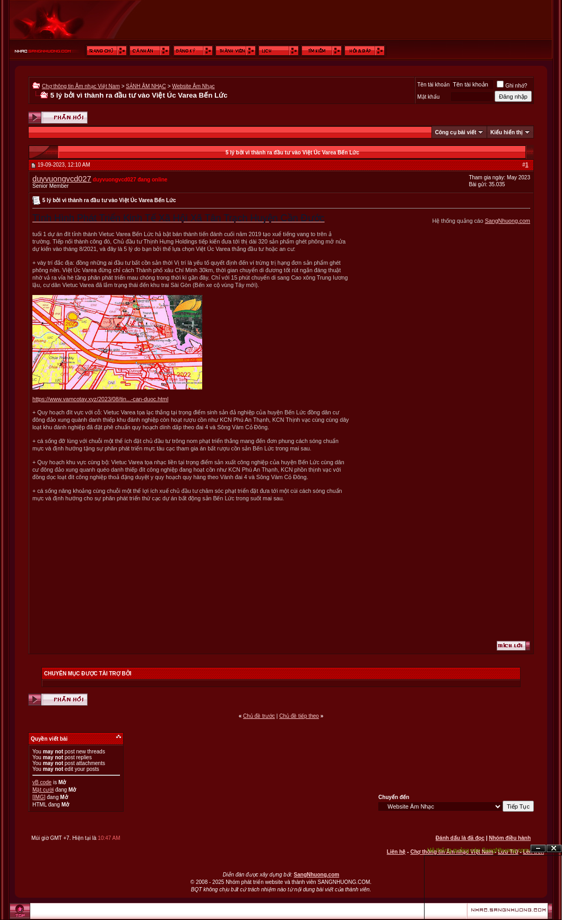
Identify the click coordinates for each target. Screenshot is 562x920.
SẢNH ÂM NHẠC (146, 86)
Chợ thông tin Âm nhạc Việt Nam (81, 86)
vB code (41, 782)
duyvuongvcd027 (61, 179)
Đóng (554, 849)
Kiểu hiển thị (506, 132)
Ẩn (538, 849)
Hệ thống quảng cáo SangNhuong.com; (478, 850)
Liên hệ (396, 852)
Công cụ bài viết (456, 132)
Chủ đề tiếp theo (299, 716)
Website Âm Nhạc (193, 86)
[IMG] (38, 797)
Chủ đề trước (259, 716)
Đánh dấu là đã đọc (460, 838)
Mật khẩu (428, 97)
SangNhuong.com (507, 221)
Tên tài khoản (433, 85)
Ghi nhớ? (512, 86)
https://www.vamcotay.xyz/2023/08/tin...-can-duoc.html (100, 399)
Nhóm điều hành (510, 838)
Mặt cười (43, 790)
